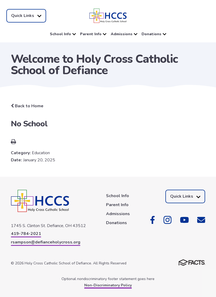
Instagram (167, 220)
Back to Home (27, 106)
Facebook (152, 220)
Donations (154, 34)
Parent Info (93, 34)
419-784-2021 (26, 234)
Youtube (184, 220)
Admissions (124, 34)
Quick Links (26, 16)
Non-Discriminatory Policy (108, 285)
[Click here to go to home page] (108, 15)
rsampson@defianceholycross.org (45, 242)
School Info (63, 34)
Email (201, 220)
